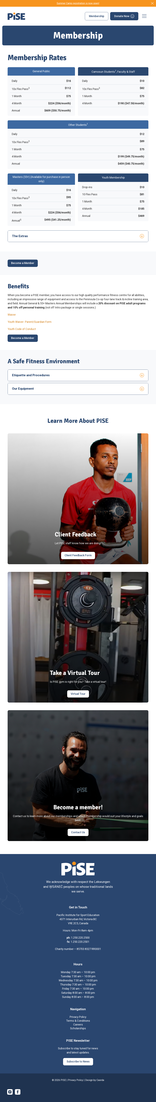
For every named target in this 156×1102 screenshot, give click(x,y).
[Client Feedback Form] (78, 555)
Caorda (100, 1083)
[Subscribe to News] (78, 1064)
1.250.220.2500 (80, 940)
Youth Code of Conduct (22, 329)
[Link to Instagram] (10, 1095)
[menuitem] (96, 16)
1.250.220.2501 (80, 944)
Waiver (12, 314)
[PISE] (16, 16)
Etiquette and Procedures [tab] (31, 375)
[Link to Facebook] (17, 1095)
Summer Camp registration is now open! (78, 3)
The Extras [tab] (20, 236)
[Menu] (144, 16)
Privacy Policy (75, 1083)
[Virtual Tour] (78, 694)
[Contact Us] (78, 832)
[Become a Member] (23, 263)
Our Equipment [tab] (23, 388)
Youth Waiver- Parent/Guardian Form (29, 321)
